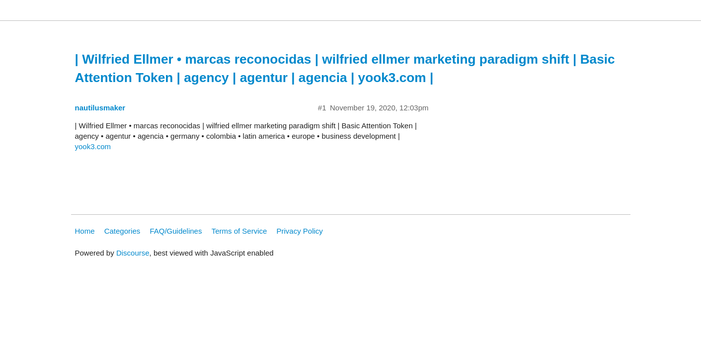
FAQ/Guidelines (176, 231)
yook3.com (93, 146)
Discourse (133, 253)
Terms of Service (239, 231)
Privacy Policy (300, 231)
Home (85, 231)
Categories (122, 231)
